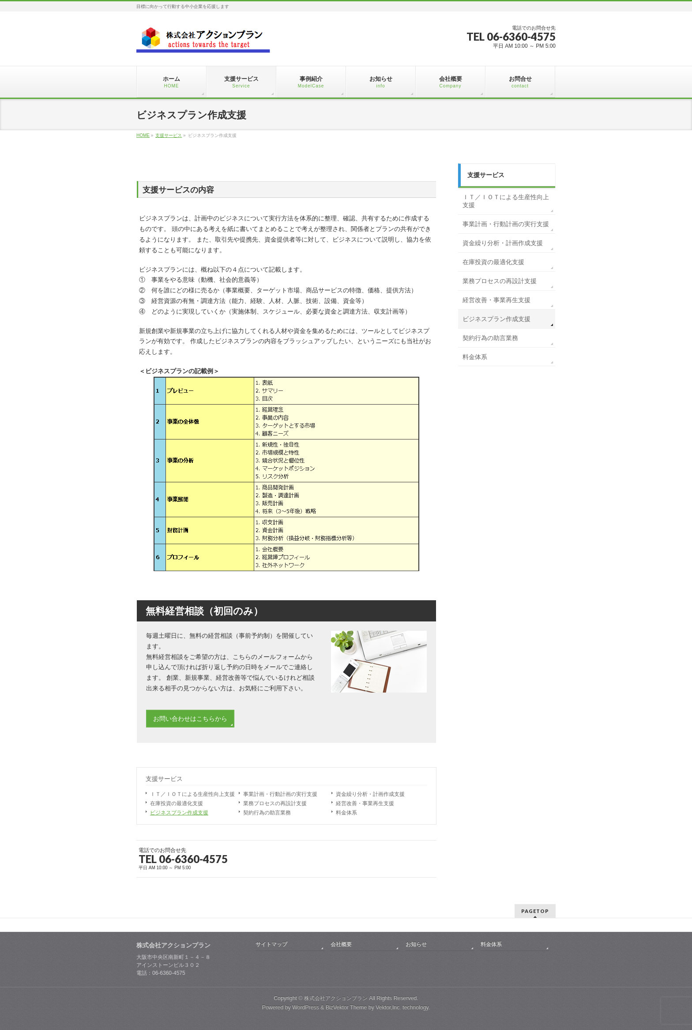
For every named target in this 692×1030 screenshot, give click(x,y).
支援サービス (164, 779)
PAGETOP (535, 911)
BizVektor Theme (346, 1007)
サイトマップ (271, 944)
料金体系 (346, 813)
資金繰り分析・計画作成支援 (370, 794)
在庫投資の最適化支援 (176, 803)
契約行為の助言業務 (267, 813)
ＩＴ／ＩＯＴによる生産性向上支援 (192, 794)
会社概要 (341, 944)
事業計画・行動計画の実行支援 (280, 794)
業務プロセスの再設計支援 (275, 803)
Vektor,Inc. (388, 1007)
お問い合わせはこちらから (190, 718)
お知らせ (416, 944)
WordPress (305, 1007)
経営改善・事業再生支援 (365, 803)
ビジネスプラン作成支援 (179, 813)
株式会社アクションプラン (336, 998)
